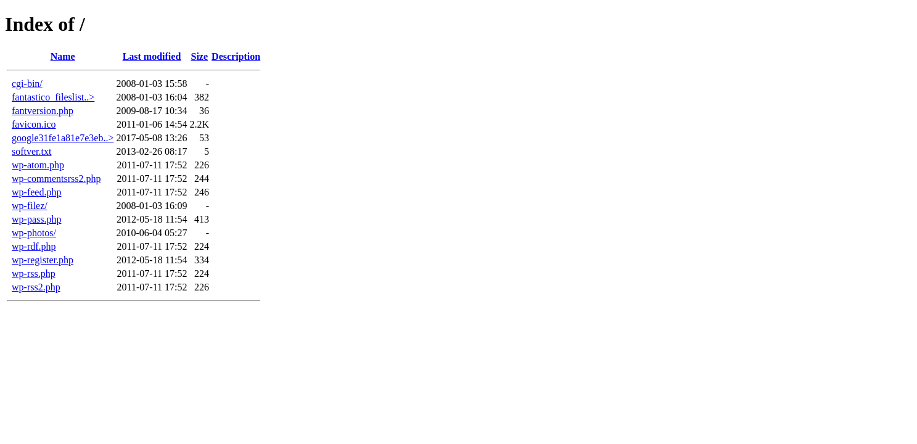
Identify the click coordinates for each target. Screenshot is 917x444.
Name (63, 56)
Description (236, 56)
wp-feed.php (36, 192)
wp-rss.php (34, 273)
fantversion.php (42, 110)
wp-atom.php (38, 165)
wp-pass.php (36, 219)
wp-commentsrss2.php (56, 178)
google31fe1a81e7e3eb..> (62, 138)
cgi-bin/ (27, 83)
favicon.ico (34, 124)
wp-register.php (42, 260)
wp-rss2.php (36, 287)
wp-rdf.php (34, 246)
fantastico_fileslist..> (53, 97)
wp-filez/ (29, 205)
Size (199, 56)
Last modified (152, 56)
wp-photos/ (34, 233)
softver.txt (31, 151)
